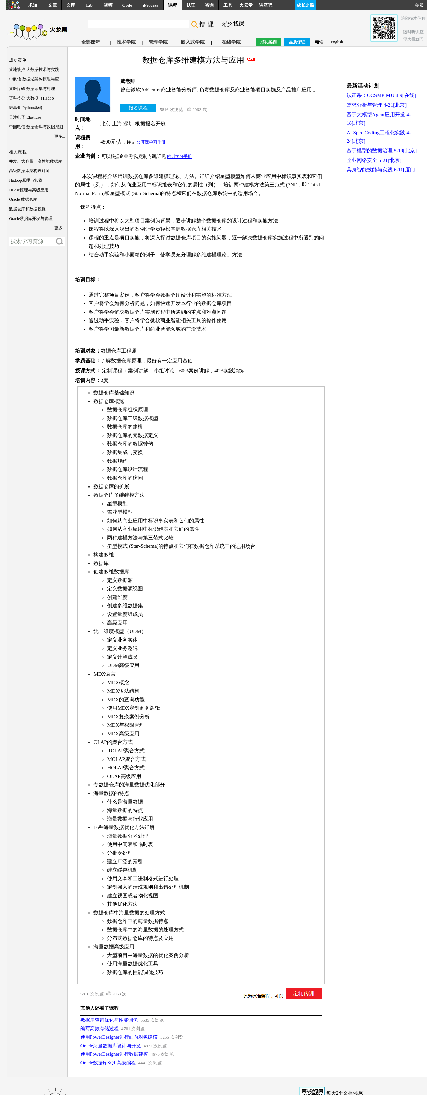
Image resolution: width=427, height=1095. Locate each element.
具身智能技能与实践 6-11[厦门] (382, 169)
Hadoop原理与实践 (25, 180)
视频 (108, 5)
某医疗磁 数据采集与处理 (32, 88)
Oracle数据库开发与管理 (31, 218)
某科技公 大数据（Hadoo (31, 98)
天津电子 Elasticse (25, 117)
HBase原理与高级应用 (28, 190)
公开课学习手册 (151, 142)
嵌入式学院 (193, 42)
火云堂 (246, 5)
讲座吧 (265, 5)
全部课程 (90, 42)
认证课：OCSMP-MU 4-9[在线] (381, 95)
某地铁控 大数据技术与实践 (34, 69)
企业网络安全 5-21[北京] (374, 160)
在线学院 (231, 42)
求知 (32, 5)
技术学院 (126, 42)
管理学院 (158, 42)
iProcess (150, 5)
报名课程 (138, 107)
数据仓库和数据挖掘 (27, 209)
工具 (227, 5)
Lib (89, 5)
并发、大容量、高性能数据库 (35, 161)
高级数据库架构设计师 (29, 170)
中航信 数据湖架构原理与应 (34, 79)
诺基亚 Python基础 (25, 107)
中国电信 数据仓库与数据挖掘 (36, 126)
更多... (59, 136)
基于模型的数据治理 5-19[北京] (382, 150)
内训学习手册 (179, 156)
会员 (421, 5)
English (336, 42)
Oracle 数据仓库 (23, 199)
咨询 (209, 5)
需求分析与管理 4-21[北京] (377, 105)
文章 (52, 5)
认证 (191, 5)
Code (127, 5)
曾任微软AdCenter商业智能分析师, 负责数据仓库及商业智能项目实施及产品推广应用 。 (219, 89)
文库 (70, 5)
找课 (238, 24)
